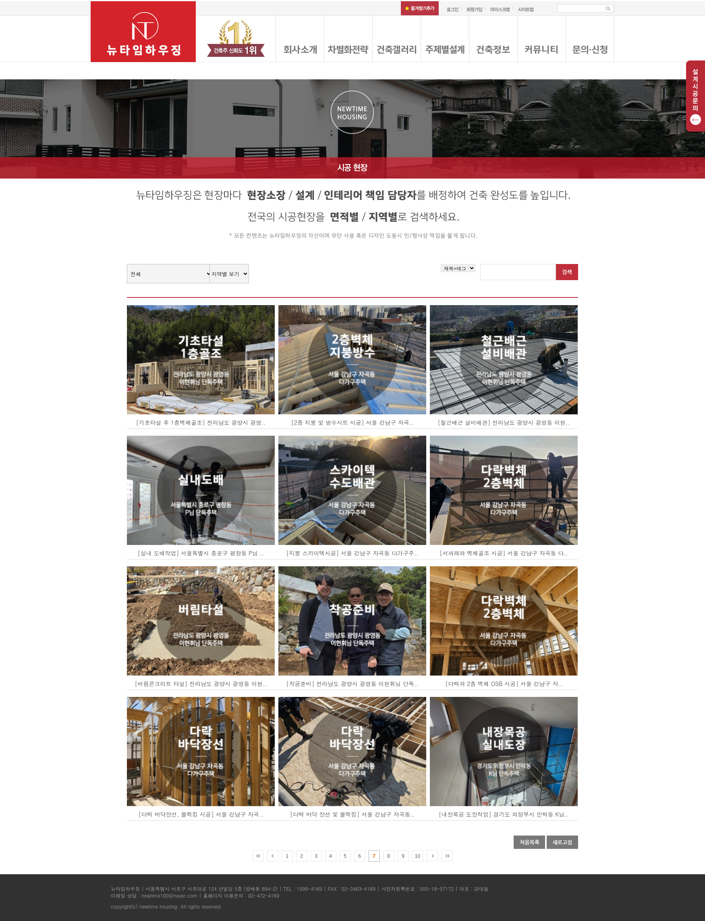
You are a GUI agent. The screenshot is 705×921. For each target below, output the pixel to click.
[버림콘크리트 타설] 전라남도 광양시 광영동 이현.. (201, 684)
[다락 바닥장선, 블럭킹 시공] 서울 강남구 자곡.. (201, 814)
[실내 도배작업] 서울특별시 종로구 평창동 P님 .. (201, 553)
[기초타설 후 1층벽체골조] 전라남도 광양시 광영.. (200, 422)
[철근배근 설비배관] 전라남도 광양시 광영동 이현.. (504, 422)
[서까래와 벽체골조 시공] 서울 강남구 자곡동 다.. (504, 553)
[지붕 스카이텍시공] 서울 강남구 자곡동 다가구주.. (352, 553)
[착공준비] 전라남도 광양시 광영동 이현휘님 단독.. (352, 684)
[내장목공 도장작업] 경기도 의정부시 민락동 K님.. (504, 814)
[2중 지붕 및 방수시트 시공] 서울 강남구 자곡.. (352, 422)
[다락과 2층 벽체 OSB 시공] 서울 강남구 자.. (503, 684)
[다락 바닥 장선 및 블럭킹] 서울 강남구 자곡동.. (352, 814)
